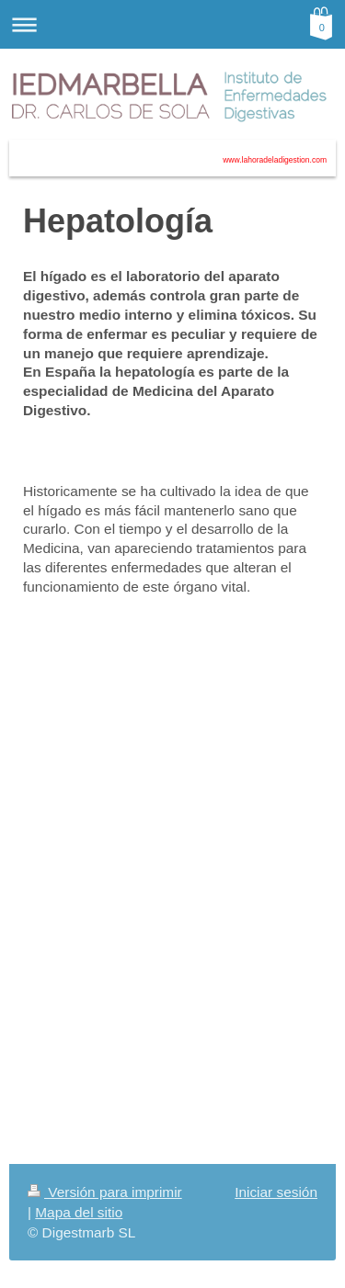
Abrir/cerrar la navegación (172, 24)
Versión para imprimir (105, 1192)
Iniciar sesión (276, 1192)
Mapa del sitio (78, 1212)
